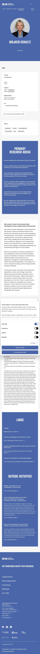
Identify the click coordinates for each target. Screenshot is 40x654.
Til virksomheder (6, 617)
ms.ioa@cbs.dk (7, 77)
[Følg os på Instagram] (7, 627)
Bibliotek (5, 589)
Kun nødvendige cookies (20, 352)
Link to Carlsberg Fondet (10, 517)
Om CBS (5, 593)
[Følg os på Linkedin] (11, 627)
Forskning (9, 8)
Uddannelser (7, 577)
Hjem (4, 8)
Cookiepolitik (13, 649)
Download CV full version (12, 105)
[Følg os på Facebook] (3, 627)
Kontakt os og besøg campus (9, 611)
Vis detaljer (33, 343)
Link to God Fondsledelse (10, 491)
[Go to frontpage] (8, 4)
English (30, 4)
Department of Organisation (21, 9)
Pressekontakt (5, 613)
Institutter (15, 8)
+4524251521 (11, 91)
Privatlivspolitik (5, 649)
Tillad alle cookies (20, 347)
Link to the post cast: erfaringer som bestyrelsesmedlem (18, 461)
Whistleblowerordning (22, 649)
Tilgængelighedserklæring (8, 651)
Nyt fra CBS (5, 615)
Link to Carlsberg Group (10, 539)
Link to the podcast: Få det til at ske (13, 440)
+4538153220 (11, 90)
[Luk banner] (37, 300)
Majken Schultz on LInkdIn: (10, 431)
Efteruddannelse (9, 581)
